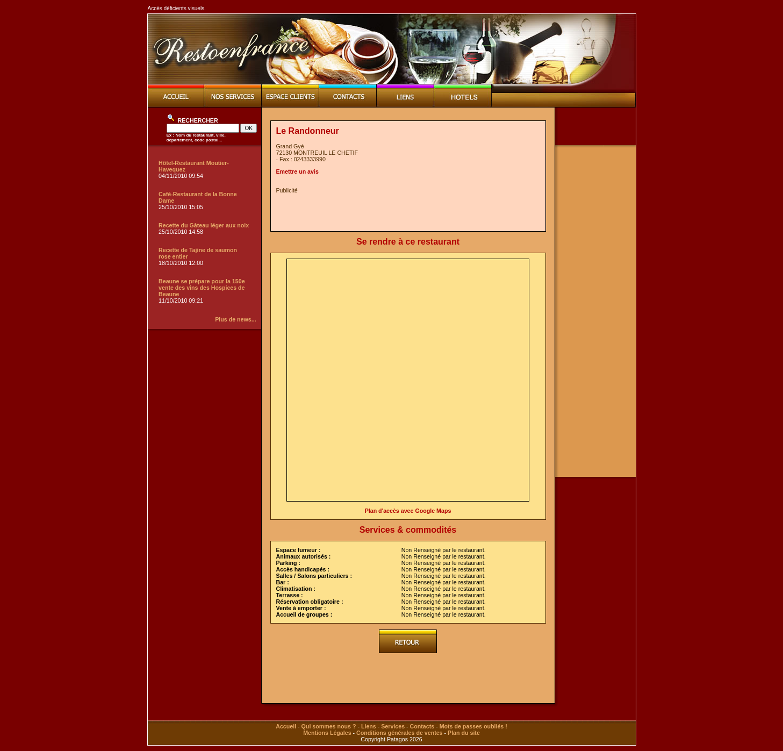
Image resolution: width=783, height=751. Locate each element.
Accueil (286, 726)
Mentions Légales (327, 732)
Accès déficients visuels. (177, 8)
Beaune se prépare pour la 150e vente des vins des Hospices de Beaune (202, 287)
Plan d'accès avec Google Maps (408, 510)
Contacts (422, 726)
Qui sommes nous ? (328, 726)
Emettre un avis (297, 171)
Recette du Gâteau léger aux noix (204, 225)
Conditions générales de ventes (399, 732)
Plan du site (464, 732)
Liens (368, 726)
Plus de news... (235, 319)
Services (393, 726)
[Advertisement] (402, 210)
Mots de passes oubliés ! (473, 726)
